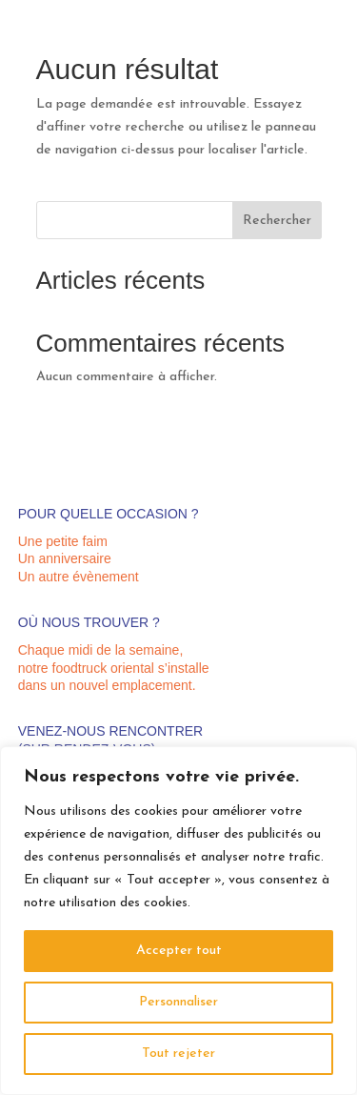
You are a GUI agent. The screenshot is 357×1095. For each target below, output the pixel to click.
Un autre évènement (78, 576)
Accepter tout (179, 950)
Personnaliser (178, 1002)
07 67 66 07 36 (298, 37)
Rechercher (277, 220)
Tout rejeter (178, 1053)
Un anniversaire (64, 558)
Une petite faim (63, 541)
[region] (178, 920)
